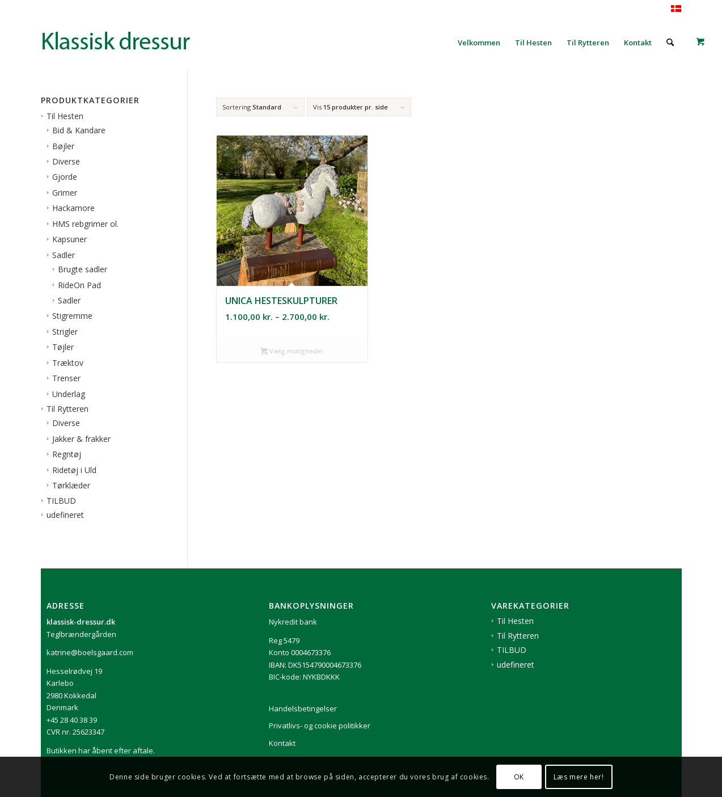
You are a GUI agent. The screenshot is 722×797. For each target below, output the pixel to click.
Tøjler (63, 346)
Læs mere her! (579, 777)
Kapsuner (69, 239)
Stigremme (72, 315)
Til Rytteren (67, 408)
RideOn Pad (79, 285)
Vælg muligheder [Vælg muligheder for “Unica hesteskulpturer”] (292, 352)
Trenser (66, 378)
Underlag (68, 394)
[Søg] (670, 42)
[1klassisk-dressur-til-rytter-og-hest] (126, 42)
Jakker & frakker (81, 438)
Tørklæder (71, 485)
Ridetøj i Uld (74, 470)
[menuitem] (479, 42)
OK (519, 777)
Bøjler (63, 146)
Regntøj (66, 454)
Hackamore (73, 208)
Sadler (63, 255)
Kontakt (282, 743)
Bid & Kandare (78, 130)
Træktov (67, 362)
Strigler (65, 331)
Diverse (66, 161)
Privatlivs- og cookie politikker (319, 725)
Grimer (64, 192)
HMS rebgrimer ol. (85, 223)
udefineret (65, 514)
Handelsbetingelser (303, 708)
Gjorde (64, 176)
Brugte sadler (82, 269)
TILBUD (61, 500)
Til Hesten (65, 116)
